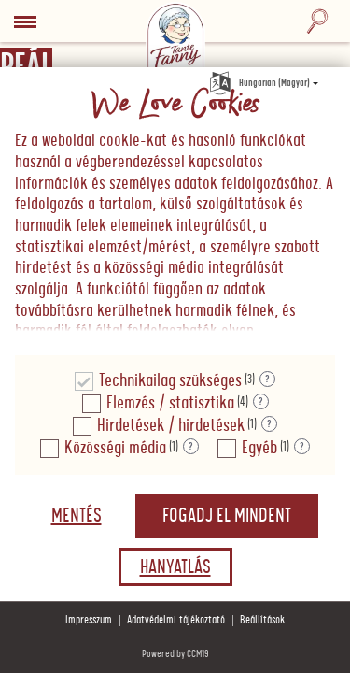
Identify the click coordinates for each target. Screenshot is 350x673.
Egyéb (259, 448)
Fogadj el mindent (226, 516)
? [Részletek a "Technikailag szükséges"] (267, 379)
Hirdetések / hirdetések (171, 426)
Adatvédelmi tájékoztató (176, 620)
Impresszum (88, 620)
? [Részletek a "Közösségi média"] (191, 446)
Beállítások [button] (262, 620)
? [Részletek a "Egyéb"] (302, 446)
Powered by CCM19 (175, 654)
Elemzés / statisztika (170, 403)
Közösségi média (115, 448)
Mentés (76, 516)
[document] (175, 211)
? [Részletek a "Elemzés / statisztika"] (261, 402)
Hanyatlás (175, 567)
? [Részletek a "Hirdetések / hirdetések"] (269, 424)
